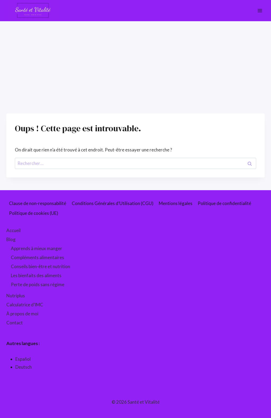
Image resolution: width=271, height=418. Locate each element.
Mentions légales (175, 203)
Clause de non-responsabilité (37, 203)
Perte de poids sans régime (37, 284)
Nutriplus (15, 295)
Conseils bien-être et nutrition (40, 266)
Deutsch (23, 367)
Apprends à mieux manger (36, 248)
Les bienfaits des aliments (36, 275)
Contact (14, 322)
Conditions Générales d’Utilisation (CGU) (112, 203)
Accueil (13, 230)
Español (23, 359)
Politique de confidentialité (224, 203)
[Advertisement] (135, 61)
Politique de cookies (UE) (33, 213)
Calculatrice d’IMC (24, 304)
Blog (11, 239)
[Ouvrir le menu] (260, 10)
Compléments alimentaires (37, 257)
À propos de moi (22, 313)
